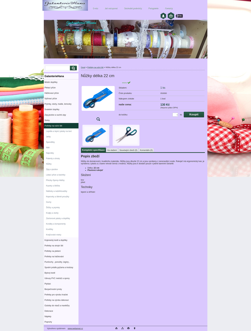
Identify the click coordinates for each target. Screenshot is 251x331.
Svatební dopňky (52, 109)
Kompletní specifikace (93, 150)
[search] (73, 68)
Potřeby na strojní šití (54, 245)
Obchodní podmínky (133, 8)
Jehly (48, 137)
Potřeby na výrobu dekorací (57, 300)
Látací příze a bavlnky (55, 175)
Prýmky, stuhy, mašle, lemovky (58, 104)
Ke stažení (112, 150)
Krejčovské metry (53, 235)
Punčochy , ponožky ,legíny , (57, 262)
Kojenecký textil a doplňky (56, 240)
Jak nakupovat (111, 8)
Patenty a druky (53, 158)
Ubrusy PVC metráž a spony (57, 278)
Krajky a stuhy (52, 213)
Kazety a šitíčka (53, 186)
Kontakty (169, 8)
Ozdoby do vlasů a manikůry (57, 305)
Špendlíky (50, 142)
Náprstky (50, 153)
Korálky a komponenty (56, 224)
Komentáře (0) (146, 150)
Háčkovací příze (52, 93)
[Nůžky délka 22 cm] (98, 102)
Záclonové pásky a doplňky (58, 218)
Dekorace (49, 311)
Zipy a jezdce (52, 169)
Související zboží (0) (128, 150)
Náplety (48, 316)
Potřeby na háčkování (54, 256)
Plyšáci (48, 284)
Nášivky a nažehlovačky (56, 191)
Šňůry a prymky (53, 207)
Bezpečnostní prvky (53, 289)
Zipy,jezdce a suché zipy (55, 115)
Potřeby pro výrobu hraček (56, 295)
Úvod (83, 67)
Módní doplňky (51, 82)
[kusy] (175, 115)
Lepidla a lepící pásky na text (59, 131)
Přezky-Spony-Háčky (55, 180)
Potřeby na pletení (53, 251)
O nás (95, 8)
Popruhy (48, 322)
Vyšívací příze (51, 98)
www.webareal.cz (75, 328)
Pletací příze (50, 88)
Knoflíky (49, 229)
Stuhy (47, 120)
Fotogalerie (153, 8)
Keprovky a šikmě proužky (57, 196)
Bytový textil (50, 273)
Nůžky (49, 164)
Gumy (48, 202)
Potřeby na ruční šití (53, 126)
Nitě (48, 147)
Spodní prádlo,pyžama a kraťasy (59, 267)
